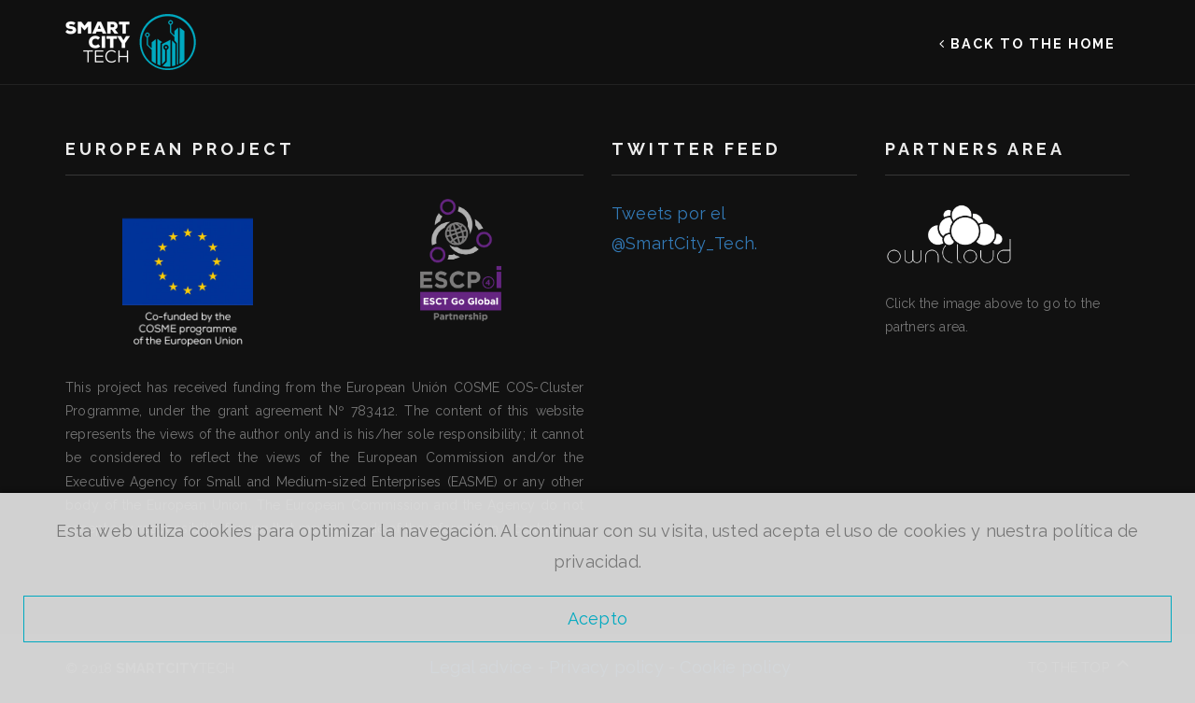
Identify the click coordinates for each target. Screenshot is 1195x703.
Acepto (597, 618)
